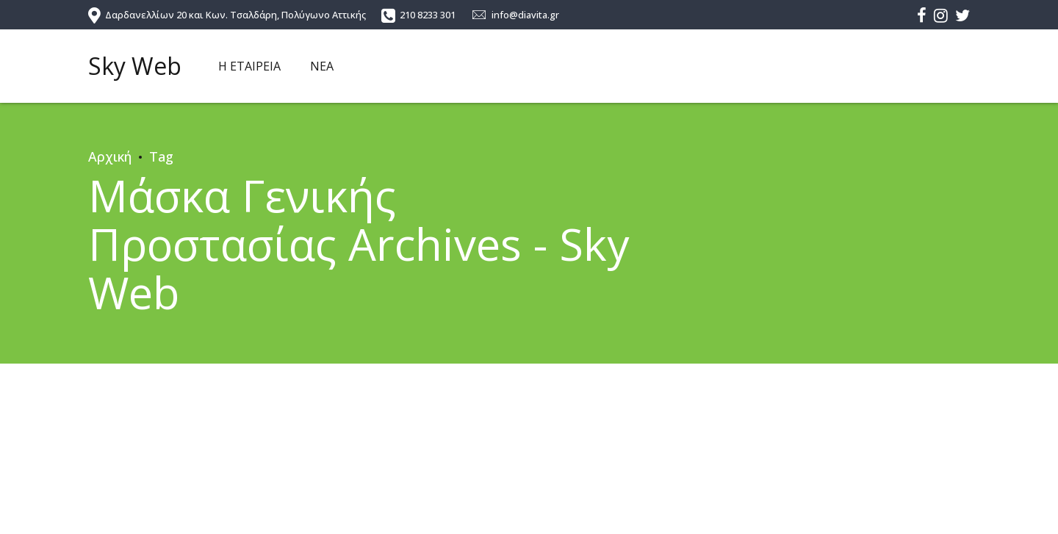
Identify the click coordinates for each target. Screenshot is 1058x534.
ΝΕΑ (322, 66)
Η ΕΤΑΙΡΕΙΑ (249, 66)
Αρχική (110, 156)
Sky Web (134, 66)
